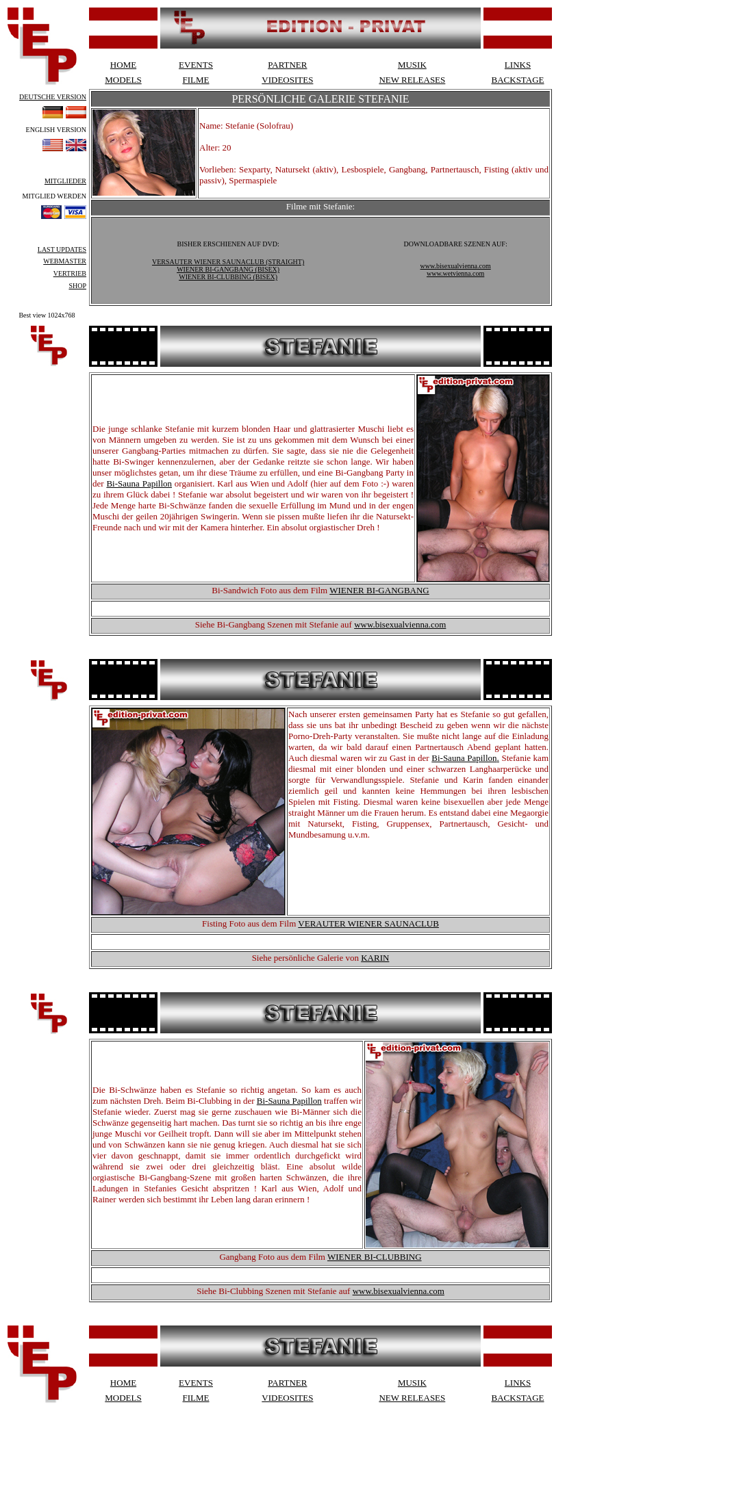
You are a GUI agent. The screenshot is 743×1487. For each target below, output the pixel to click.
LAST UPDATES (62, 249)
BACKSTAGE (518, 80)
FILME (196, 80)
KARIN (375, 958)
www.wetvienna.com (455, 273)
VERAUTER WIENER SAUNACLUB (368, 923)
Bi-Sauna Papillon (139, 483)
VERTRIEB (69, 273)
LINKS (518, 65)
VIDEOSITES (287, 80)
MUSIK (412, 65)
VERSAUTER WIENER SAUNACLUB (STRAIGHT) (228, 262)
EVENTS (196, 65)
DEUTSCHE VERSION (52, 97)
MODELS (123, 80)
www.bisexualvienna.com (455, 266)
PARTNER (287, 65)
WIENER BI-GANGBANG (379, 590)
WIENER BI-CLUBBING (374, 1257)
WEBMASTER (64, 261)
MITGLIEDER (65, 181)
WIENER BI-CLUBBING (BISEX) (228, 277)
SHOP (77, 285)
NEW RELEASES (412, 80)
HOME (123, 65)
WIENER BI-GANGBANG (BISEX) (228, 269)
